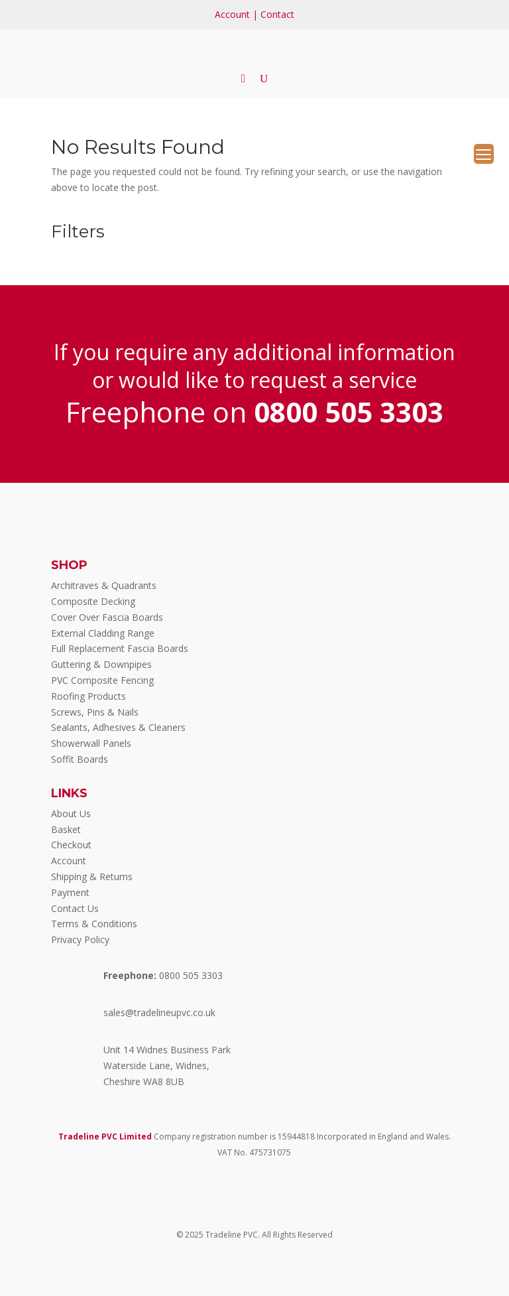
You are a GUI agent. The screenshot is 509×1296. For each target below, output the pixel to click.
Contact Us (75, 908)
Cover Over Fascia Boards (107, 617)
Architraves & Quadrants (103, 585)
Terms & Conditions (94, 923)
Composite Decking (93, 601)
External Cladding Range (102, 633)
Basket (66, 829)
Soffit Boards (79, 759)
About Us (71, 813)
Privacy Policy (80, 939)
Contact (277, 14)
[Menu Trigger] (484, 154)
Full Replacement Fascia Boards (119, 648)
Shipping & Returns (92, 876)
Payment (70, 892)
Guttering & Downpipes (101, 664)
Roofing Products (88, 696)
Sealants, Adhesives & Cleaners (118, 727)
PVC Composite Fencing (102, 680)
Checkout (71, 844)
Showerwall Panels (91, 743)
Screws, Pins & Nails (95, 712)
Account (232, 14)
